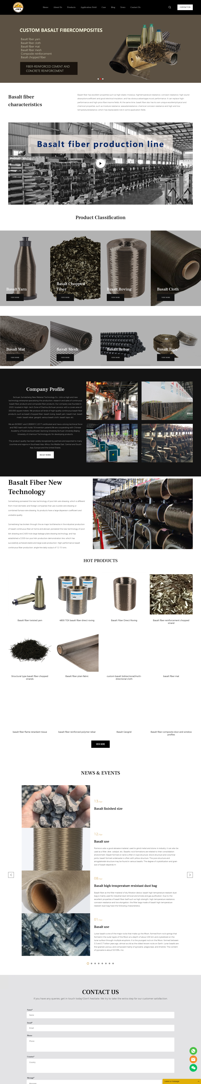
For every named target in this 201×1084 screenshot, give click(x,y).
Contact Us (135, 7)
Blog (113, 7)
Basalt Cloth (59, 1048)
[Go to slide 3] (102, 79)
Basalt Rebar (60, 1062)
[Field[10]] (100, 889)
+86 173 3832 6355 (113, 1047)
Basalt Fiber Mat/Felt (63, 1053)
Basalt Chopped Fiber (64, 1034)
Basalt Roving (60, 1044)
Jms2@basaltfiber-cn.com (116, 1042)
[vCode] (85, 978)
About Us (57, 7)
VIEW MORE (15, 297)
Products (71, 7)
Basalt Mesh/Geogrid (63, 1057)
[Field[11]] (100, 902)
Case (104, 7)
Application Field (89, 7)
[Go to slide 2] (100, 79)
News (122, 7)
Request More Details (100, 992)
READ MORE (45, 456)
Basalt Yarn (59, 1039)
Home (45, 7)
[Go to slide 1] (98, 79)
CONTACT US (185, 7)
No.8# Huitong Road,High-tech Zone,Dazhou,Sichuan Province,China (120, 1035)
